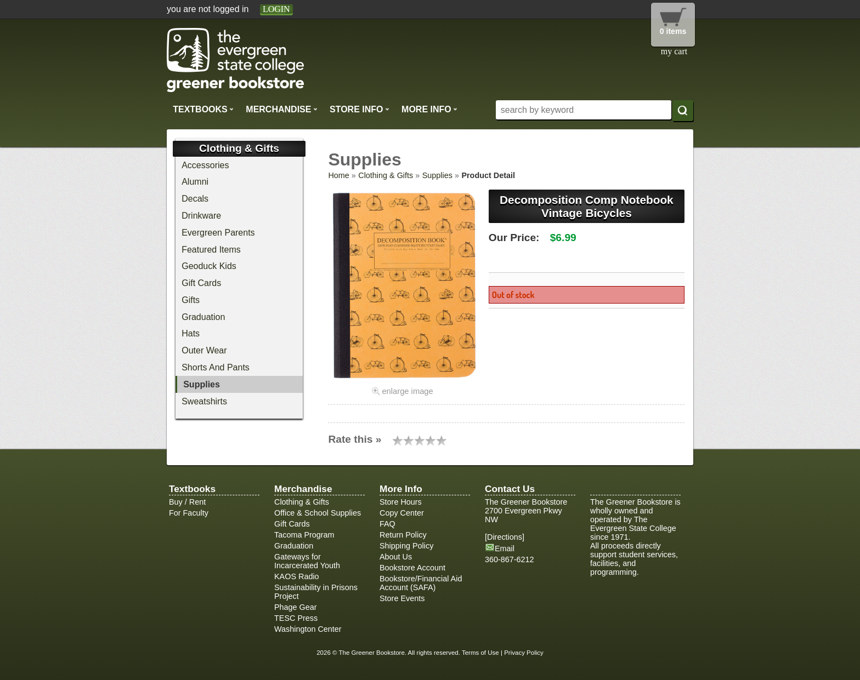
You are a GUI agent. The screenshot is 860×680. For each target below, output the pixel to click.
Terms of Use (480, 652)
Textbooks (203, 109)
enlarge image (407, 391)
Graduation (203, 317)
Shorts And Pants (216, 367)
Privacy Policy (524, 652)
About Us (396, 556)
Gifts (191, 300)
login (276, 9)
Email (504, 548)
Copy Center (402, 512)
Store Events (402, 598)
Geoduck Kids (209, 266)
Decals (195, 198)
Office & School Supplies (317, 512)
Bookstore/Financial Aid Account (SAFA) (421, 583)
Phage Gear (295, 607)
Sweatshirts (204, 401)
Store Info (359, 109)
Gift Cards (201, 283)
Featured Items (211, 249)
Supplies (437, 175)
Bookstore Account (412, 567)
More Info (429, 109)
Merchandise (281, 109)
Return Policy (403, 534)
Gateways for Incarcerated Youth (307, 561)
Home (338, 175)
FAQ (387, 523)
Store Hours (401, 502)
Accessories (205, 165)
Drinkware (201, 215)
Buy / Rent (187, 502)
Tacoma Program (304, 534)
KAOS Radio (296, 576)
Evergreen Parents (218, 232)
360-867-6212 (509, 559)
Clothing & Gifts (385, 175)
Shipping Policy (406, 545)
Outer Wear (204, 350)
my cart (674, 51)
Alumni (195, 181)
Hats (191, 333)
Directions (504, 537)
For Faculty (188, 512)
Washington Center (308, 629)
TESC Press (296, 618)
